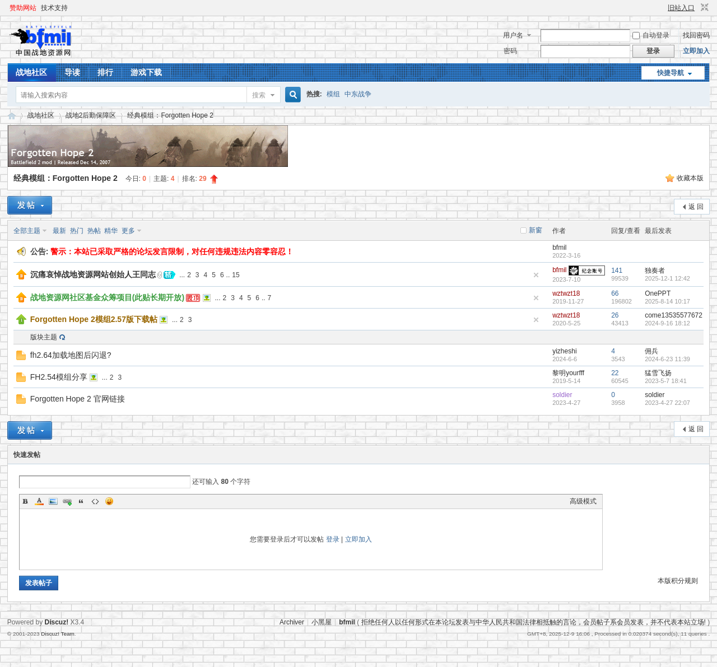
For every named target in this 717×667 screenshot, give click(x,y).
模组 (333, 94)
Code (95, 501)
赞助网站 (23, 8)
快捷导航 (670, 73)
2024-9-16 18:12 (667, 323)
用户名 (513, 35)
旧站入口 (681, 8)
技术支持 (54, 8)
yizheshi (564, 351)
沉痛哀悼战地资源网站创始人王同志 (93, 274)
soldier (562, 395)
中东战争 (357, 94)
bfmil (559, 247)
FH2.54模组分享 (58, 376)
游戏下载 (146, 72)
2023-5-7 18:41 (666, 380)
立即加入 (696, 51)
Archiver (292, 622)
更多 (128, 231)
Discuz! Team (58, 634)
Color (39, 501)
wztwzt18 (566, 293)
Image (53, 501)
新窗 (535, 230)
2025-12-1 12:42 (667, 278)
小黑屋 (321, 622)
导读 (72, 72)
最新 (59, 231)
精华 (111, 231)
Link (67, 501)
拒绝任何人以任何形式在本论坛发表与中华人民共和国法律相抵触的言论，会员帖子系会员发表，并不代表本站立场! (533, 622)
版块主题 (43, 337)
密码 (510, 51)
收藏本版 (690, 178)
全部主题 (26, 231)
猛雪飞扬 (658, 373)
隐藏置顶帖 (536, 275)
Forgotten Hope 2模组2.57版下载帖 (93, 319)
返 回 (696, 207)
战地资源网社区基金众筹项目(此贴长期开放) (107, 297)
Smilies (109, 501)
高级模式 (583, 501)
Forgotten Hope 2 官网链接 (77, 398)
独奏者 (655, 270)
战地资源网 (11, 116)
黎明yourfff (568, 373)
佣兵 (651, 351)
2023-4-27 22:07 (667, 402)
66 (614, 293)
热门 (76, 231)
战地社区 (31, 72)
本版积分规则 (678, 581)
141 (616, 270)
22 (614, 373)
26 (614, 315)
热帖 (94, 231)
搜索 (259, 95)
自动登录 (650, 35)
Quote (81, 501)
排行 (105, 72)
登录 (332, 539)
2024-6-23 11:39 (667, 359)
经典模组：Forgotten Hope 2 (170, 115)
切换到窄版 (703, 8)
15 (235, 275)
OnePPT (658, 293)
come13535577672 (673, 315)
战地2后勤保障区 (91, 115)
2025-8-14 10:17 (667, 301)
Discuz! (57, 622)
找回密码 (696, 35)
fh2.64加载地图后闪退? (70, 355)
